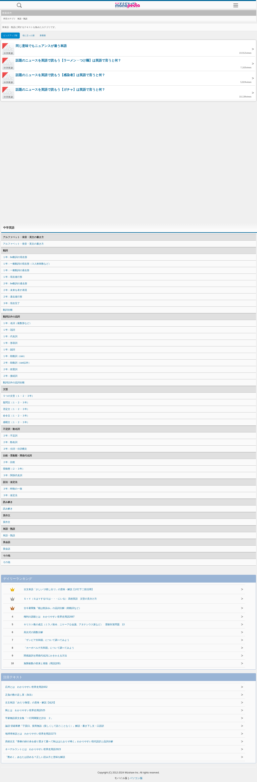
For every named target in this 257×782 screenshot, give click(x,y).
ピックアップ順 (10, 35)
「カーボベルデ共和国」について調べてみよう (49, 647)
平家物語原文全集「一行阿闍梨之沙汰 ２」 (29, 718)
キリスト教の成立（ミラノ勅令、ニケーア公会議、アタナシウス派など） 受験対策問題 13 (74, 624)
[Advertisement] (128, 162)
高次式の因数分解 (33, 632)
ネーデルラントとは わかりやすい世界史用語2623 (33, 749)
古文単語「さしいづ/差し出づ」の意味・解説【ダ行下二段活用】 (59, 589)
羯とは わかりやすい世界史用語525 (25, 710)
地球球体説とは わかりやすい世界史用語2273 (30, 733)
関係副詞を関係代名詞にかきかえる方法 (45, 655)
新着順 (43, 35)
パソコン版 (136, 778)
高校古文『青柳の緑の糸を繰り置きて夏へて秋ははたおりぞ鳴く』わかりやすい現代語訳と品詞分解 (59, 741)
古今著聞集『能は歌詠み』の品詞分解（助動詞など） (52, 608)
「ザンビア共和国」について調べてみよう (46, 640)
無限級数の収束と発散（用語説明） (43, 663)
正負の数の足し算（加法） (19, 694)
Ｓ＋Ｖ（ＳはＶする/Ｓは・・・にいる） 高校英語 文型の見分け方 (60, 598)
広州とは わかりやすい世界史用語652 (26, 687)
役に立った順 (29, 35)
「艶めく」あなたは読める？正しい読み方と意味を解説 (35, 757)
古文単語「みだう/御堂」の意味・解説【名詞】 (30, 702)
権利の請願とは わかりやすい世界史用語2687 (49, 616)
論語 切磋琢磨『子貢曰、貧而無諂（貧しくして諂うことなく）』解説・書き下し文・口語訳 (54, 726)
